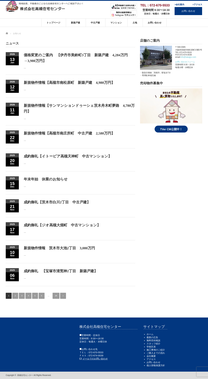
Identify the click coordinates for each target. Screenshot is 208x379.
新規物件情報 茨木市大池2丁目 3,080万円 (59, 248)
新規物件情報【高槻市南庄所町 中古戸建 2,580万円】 (69, 133)
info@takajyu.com (188, 57)
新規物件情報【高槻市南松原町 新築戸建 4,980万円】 (69, 83)
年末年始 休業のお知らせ (46, 179)
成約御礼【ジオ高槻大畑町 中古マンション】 (62, 225)
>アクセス (197, 4)
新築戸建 (75, 22)
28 (56, 296)
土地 (134, 22)
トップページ (53, 22)
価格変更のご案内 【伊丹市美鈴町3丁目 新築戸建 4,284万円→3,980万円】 (76, 58)
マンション (116, 22)
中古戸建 (95, 22)
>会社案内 (179, 4)
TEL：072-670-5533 (155, 5)
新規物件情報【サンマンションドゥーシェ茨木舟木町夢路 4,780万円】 (79, 108)
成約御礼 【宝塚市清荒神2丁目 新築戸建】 (61, 271)
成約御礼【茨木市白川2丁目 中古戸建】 (57, 202)
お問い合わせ (188, 11)
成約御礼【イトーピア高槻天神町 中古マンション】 (68, 156)
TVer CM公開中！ (171, 129)
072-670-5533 (96, 352)
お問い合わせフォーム (185, 62)
